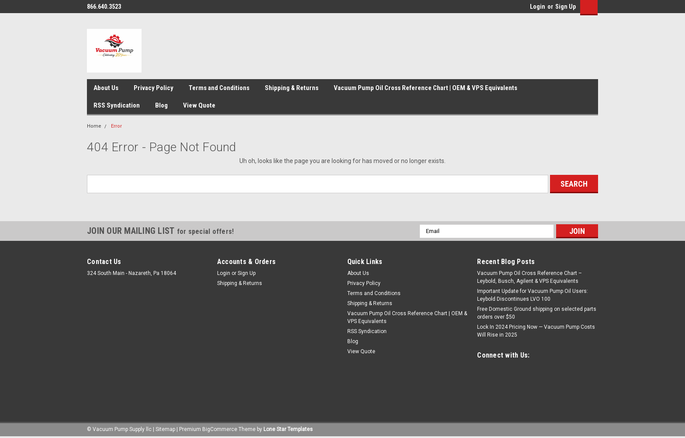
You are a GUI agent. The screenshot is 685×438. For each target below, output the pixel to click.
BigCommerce (219, 429)
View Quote (199, 105)
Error (116, 126)
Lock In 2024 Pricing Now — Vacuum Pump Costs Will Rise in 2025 (536, 331)
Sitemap (165, 429)
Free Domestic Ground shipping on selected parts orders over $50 (536, 313)
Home (94, 126)
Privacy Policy (153, 88)
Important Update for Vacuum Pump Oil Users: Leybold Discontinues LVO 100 (532, 295)
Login (537, 6)
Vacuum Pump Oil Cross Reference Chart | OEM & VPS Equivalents (425, 88)
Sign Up (565, 6)
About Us (105, 88)
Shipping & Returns (291, 88)
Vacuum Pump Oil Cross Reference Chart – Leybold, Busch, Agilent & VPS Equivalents (529, 277)
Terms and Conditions (219, 88)
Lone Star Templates (288, 429)
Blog (161, 105)
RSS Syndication (116, 105)
